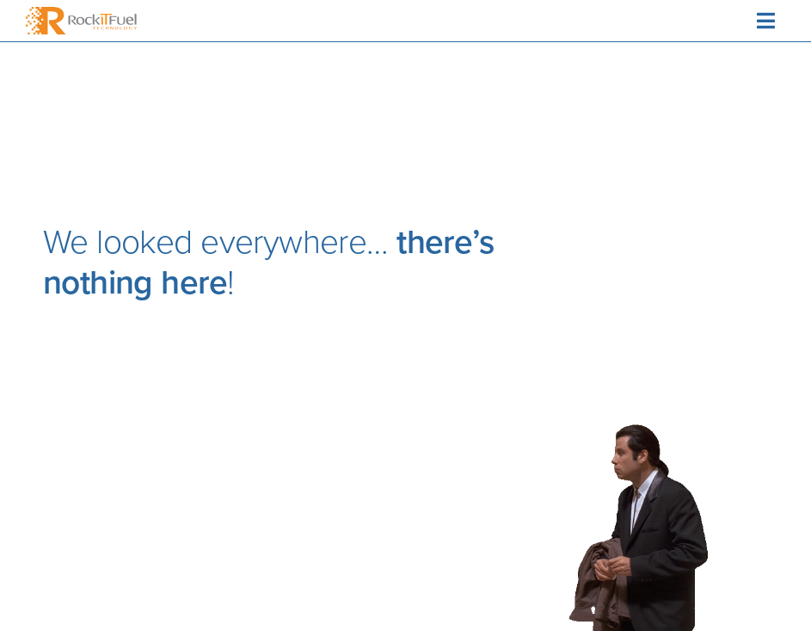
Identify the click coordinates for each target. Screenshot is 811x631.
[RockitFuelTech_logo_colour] (81, 14)
